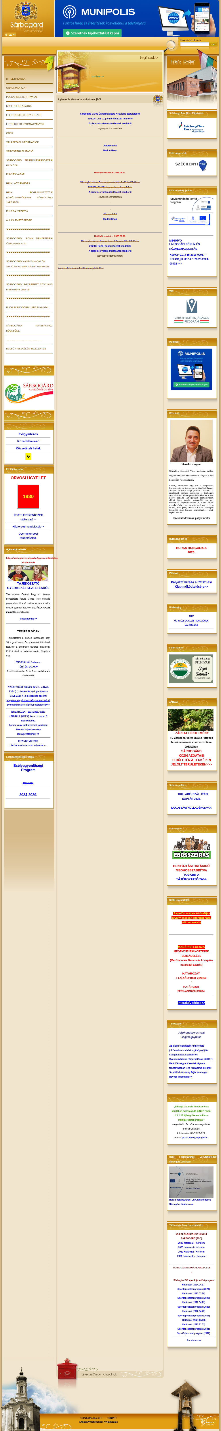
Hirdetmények (15, 78)
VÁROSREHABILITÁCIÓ (19, 151)
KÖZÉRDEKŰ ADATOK (19, 106)
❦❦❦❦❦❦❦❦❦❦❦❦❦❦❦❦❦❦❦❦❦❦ (28, 229)
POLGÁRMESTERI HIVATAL (21, 97)
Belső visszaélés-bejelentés (26, 348)
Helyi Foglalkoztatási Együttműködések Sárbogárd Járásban (29, 197)
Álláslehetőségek (19, 220)
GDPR (9, 133)
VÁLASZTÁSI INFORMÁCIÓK (22, 142)
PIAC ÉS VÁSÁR (15, 174)
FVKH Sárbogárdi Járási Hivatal (27, 307)
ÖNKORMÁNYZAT (16, 87)
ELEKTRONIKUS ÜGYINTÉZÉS (23, 115)
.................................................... (23, 339)
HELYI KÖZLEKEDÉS (18, 183)
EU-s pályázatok (17, 211)
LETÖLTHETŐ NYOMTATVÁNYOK (25, 124)
